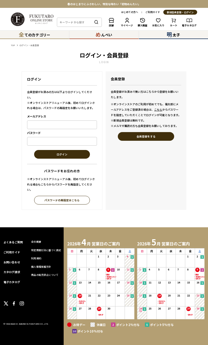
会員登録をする (145, 136)
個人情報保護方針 (41, 267)
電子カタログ (12, 282)
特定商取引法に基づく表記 (46, 250)
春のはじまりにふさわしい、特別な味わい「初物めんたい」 (104, 4)
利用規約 (36, 258)
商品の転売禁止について (44, 275)
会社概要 (36, 242)
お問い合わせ (12, 262)
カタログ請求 (12, 272)
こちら (158, 109)
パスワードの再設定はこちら (62, 200)
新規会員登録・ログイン (180, 12)
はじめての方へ (129, 12)
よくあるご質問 (13, 242)
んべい (104, 34)
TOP (13, 45)
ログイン (62, 154)
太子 (173, 34)
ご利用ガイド (152, 12)
